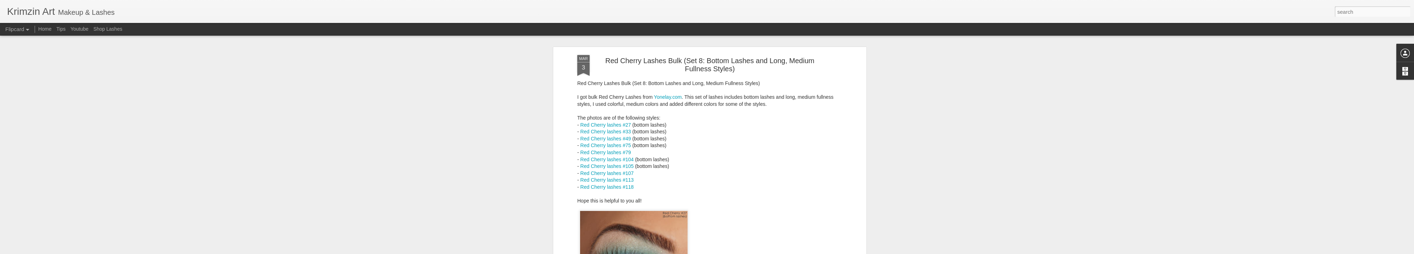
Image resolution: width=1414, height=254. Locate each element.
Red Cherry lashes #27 (605, 74)
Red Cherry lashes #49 (605, 88)
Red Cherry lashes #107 (607, 123)
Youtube (79, 29)
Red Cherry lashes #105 (607, 116)
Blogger (729, 250)
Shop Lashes (107, 29)
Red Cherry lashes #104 (607, 109)
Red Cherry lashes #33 (605, 81)
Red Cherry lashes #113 (607, 130)
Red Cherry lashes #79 (605, 102)
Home (44, 29)
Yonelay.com (668, 47)
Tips (61, 29)
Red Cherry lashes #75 (605, 95)
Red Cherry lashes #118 (607, 137)
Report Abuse (750, 250)
